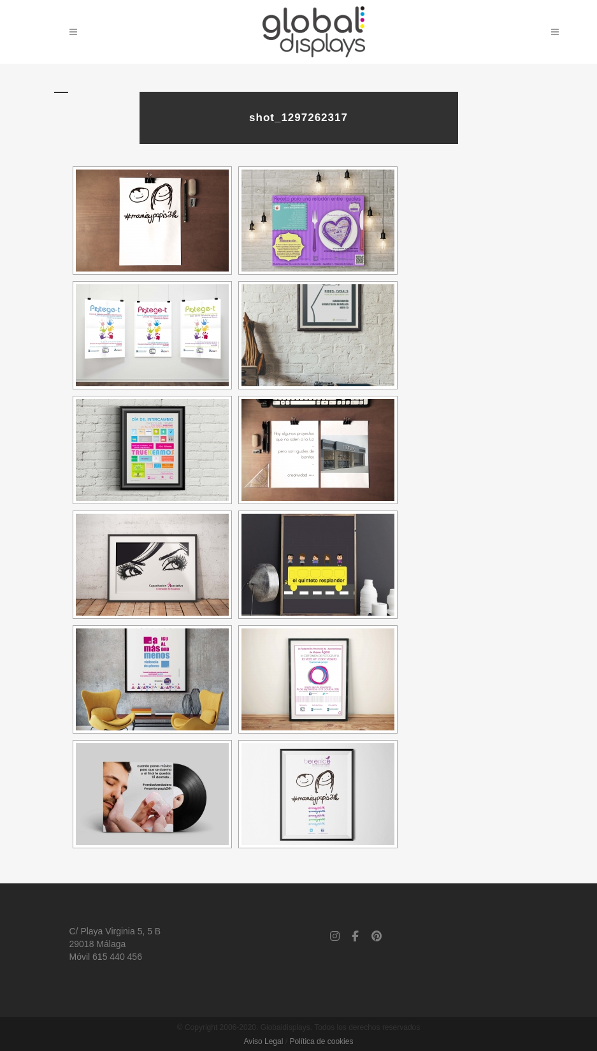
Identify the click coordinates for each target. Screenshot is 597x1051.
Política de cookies (321, 1041)
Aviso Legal (264, 1041)
